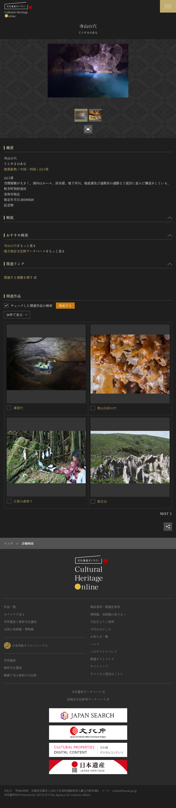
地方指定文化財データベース (25, 251)
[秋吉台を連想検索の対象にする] (93, 501)
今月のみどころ (100, 629)
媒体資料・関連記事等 (105, 607)
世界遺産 (10, 660)
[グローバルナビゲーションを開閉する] (168, 6)
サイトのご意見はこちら (106, 674)
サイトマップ (99, 666)
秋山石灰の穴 (107, 408)
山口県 (44, 169)
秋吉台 (102, 501)
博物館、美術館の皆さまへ (108, 614)
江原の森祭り (23, 501)
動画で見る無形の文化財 (20, 675)
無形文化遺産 (13, 667)
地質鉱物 (10, 169)
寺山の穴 (10, 245)
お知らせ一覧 (99, 636)
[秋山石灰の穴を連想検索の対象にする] (93, 408)
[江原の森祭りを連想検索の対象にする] (9, 501)
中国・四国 (28, 169)
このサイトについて (103, 651)
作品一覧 (10, 607)
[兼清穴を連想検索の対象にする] (9, 407)
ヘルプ (94, 644)
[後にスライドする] (166, 513)
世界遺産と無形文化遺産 (20, 621)
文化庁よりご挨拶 (102, 621)
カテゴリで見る (14, 614)
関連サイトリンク (102, 659)
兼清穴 (18, 407)
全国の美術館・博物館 (19, 629)
